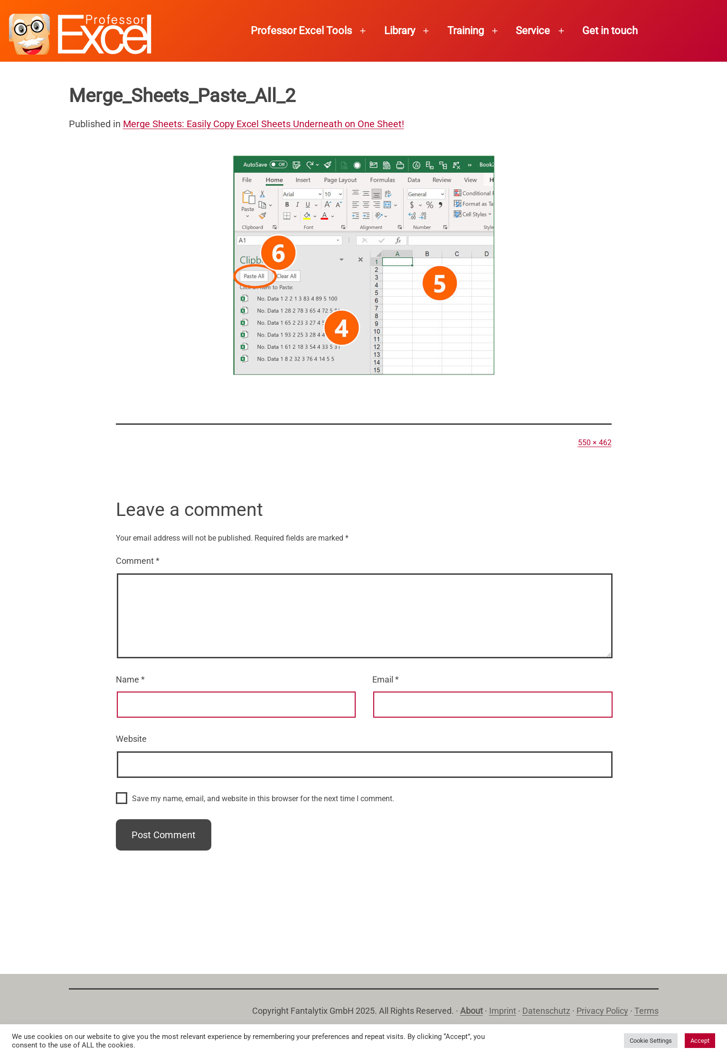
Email (385, 679)
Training (465, 31)
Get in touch (610, 31)
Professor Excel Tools (301, 31)
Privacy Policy (602, 1011)
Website (131, 739)
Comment (138, 561)
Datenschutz (546, 1011)
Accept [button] (699, 1040)
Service (533, 31)
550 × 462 (595, 442)
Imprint (502, 1011)
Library (399, 31)
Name (130, 679)
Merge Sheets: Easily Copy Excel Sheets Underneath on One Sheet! (263, 124)
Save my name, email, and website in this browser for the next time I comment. (263, 798)
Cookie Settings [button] (651, 1040)
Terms (646, 1011)
